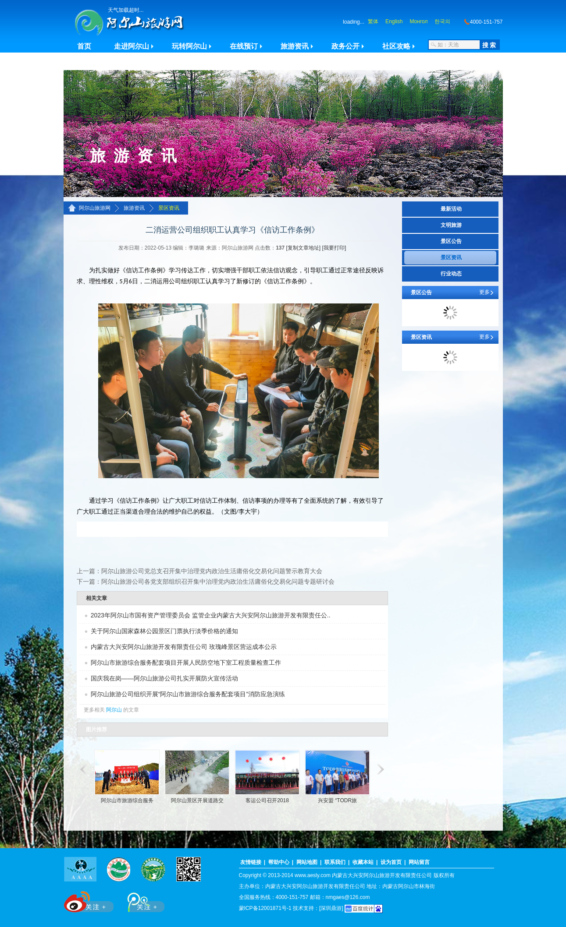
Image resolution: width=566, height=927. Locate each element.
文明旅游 (451, 225)
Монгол (418, 21)
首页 (84, 46)
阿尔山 (114, 710)
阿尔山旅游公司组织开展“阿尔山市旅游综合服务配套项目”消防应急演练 (188, 694)
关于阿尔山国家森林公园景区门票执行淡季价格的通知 (164, 630)
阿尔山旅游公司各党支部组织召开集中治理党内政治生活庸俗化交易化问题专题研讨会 (218, 581)
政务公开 (345, 46)
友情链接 (250, 862)
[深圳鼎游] (331, 908)
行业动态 (451, 274)
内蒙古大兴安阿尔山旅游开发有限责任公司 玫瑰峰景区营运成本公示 (184, 646)
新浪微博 (90, 900)
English (393, 21)
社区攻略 (396, 46)
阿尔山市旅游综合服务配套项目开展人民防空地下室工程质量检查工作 (186, 662)
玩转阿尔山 (189, 46)
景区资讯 (168, 208)
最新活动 (451, 209)
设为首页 (391, 862)
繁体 (373, 21)
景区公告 (451, 241)
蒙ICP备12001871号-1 (265, 908)
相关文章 (96, 598)
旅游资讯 (295, 46)
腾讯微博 (141, 900)
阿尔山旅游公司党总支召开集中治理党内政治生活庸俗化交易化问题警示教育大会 (211, 571)
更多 (484, 292)
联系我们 (334, 862)
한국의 (442, 21)
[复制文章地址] (303, 248)
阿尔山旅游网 (94, 208)
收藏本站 (363, 862)
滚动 (82, 769)
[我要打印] (334, 248)
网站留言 (419, 862)
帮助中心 (278, 862)
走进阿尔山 (131, 46)
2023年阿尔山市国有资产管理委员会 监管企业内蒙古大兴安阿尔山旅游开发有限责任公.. (211, 615)
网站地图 (306, 862)
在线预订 (244, 46)
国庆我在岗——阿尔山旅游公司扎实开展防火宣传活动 (164, 678)
